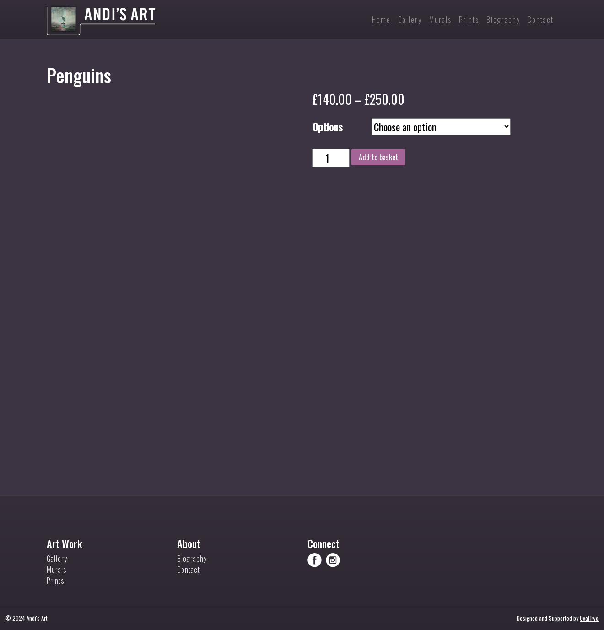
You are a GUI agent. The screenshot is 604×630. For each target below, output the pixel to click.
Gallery (57, 558)
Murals (56, 569)
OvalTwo (589, 618)
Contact (188, 569)
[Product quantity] (330, 158)
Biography (192, 558)
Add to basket (378, 157)
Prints (55, 580)
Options (328, 126)
